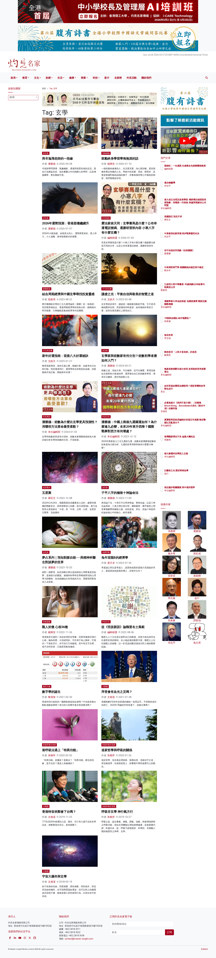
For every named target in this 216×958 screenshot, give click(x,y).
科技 (95, 77)
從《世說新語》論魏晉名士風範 (123, 627)
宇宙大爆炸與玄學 (54, 876)
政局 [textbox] (12, 97)
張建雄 (185, 442)
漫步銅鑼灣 (187, 182)
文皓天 (111, 299)
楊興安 (111, 163)
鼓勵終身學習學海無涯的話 (119, 158)
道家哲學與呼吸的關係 (116, 750)
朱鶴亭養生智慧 (49, 745)
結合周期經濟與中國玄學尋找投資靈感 (68, 294)
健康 (71, 77)
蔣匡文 (51, 498)
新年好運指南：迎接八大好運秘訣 (65, 356)
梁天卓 (111, 562)
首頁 (44, 88)
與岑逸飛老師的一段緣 (57, 158)
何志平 (185, 186)
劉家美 (185, 293)
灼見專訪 (46, 417)
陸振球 (51, 299)
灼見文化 (106, 417)
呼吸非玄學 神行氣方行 (117, 811)
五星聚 (46, 493)
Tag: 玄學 (53, 88)
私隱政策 (204, 949)
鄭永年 (185, 273)
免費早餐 (106, 552)
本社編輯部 (54, 431)
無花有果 (186, 335)
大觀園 (105, 686)
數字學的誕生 (51, 692)
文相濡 (111, 697)
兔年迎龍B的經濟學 (114, 557)
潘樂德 (51, 163)
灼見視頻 (106, 218)
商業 (83, 77)
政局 (13, 77)
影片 (106, 77)
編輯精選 (112, 237)
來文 (184, 394)
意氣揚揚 (106, 153)
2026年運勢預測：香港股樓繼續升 (65, 223)
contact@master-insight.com (79, 939)
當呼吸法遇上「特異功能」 (60, 750)
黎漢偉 (51, 697)
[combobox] (23, 97)
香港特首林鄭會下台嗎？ (59, 811)
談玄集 (46, 153)
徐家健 (185, 324)
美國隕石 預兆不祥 (191, 216)
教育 (24, 77)
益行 (184, 473)
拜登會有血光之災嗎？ (116, 692)
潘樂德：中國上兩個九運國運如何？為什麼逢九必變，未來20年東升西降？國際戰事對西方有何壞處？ (129, 426)
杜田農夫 (46, 487)
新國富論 (46, 289)
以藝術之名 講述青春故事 (194, 470)
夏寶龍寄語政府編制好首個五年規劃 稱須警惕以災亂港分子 (194, 422)
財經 (48, 77)
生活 (59, 77)
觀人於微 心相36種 (55, 627)
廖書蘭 (185, 256)
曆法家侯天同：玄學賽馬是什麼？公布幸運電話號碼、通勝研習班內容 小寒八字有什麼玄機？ (129, 227)
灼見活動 (132, 77)
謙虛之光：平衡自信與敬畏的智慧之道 (127, 294)
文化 (36, 77)
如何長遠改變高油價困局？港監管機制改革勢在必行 (194, 389)
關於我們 (146, 77)
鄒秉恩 (185, 358)
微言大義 (46, 686)
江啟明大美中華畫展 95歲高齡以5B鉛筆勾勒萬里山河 (194, 287)
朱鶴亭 (51, 755)
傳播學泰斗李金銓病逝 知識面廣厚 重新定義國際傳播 (193, 304)
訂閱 (169, 932)
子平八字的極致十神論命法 (119, 493)
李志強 (185, 338)
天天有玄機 (107, 289)
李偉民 (185, 411)
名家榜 (118, 77)
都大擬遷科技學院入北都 (194, 453)
